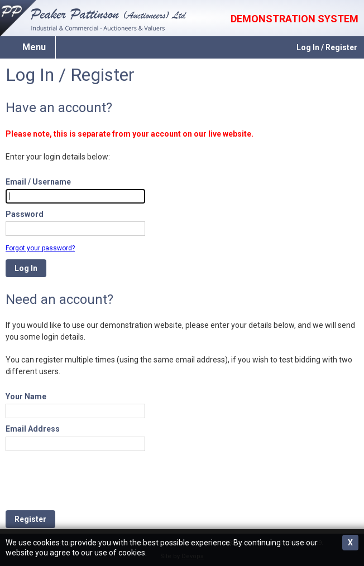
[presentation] (90, 480)
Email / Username (38, 181)
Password (25, 214)
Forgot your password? (40, 248)
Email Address (33, 428)
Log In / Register (326, 47)
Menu (34, 47)
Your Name (26, 396)
